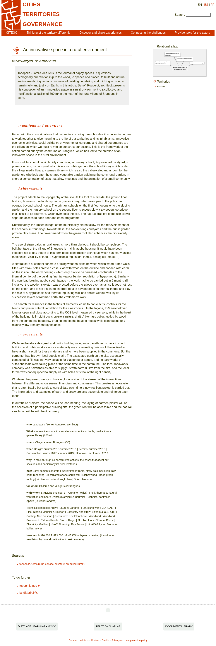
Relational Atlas (108, 626)
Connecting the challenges (148, 32)
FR (213, 4)
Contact (95, 640)
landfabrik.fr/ (27, 592)
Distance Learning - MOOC (37, 626)
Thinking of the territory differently (48, 32)
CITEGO (11, 32)
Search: (180, 14)
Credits (105, 640)
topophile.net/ (28, 585)
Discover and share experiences (101, 32)
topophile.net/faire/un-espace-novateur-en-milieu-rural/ (51, 564)
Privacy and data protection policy (129, 640)
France (161, 86)
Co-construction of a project (197, 63)
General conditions (78, 640)
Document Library (179, 626)
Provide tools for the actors (192, 32)
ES (206, 4)
